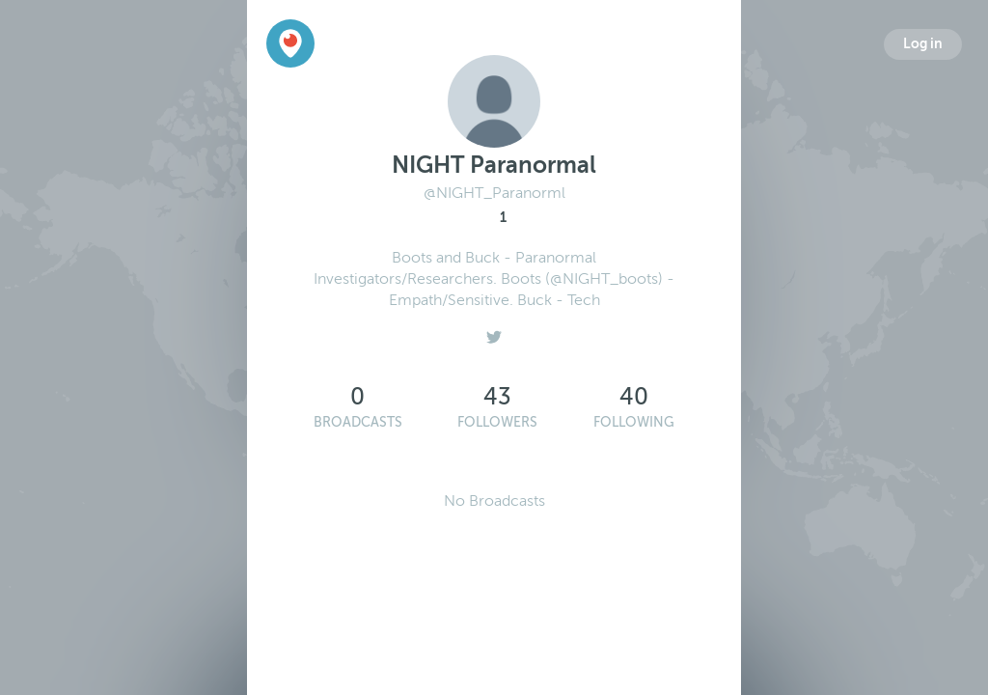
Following (633, 422)
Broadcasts (358, 422)
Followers (497, 422)
